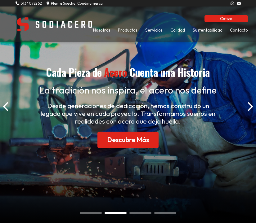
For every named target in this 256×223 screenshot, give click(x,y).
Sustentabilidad (207, 30)
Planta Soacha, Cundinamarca (75, 3)
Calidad (177, 30)
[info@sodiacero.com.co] (239, 3)
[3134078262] (232, 3)
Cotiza (226, 18)
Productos (127, 30)
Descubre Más (128, 140)
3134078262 (29, 3)
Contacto (239, 30)
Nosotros (101, 30)
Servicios (154, 30)
